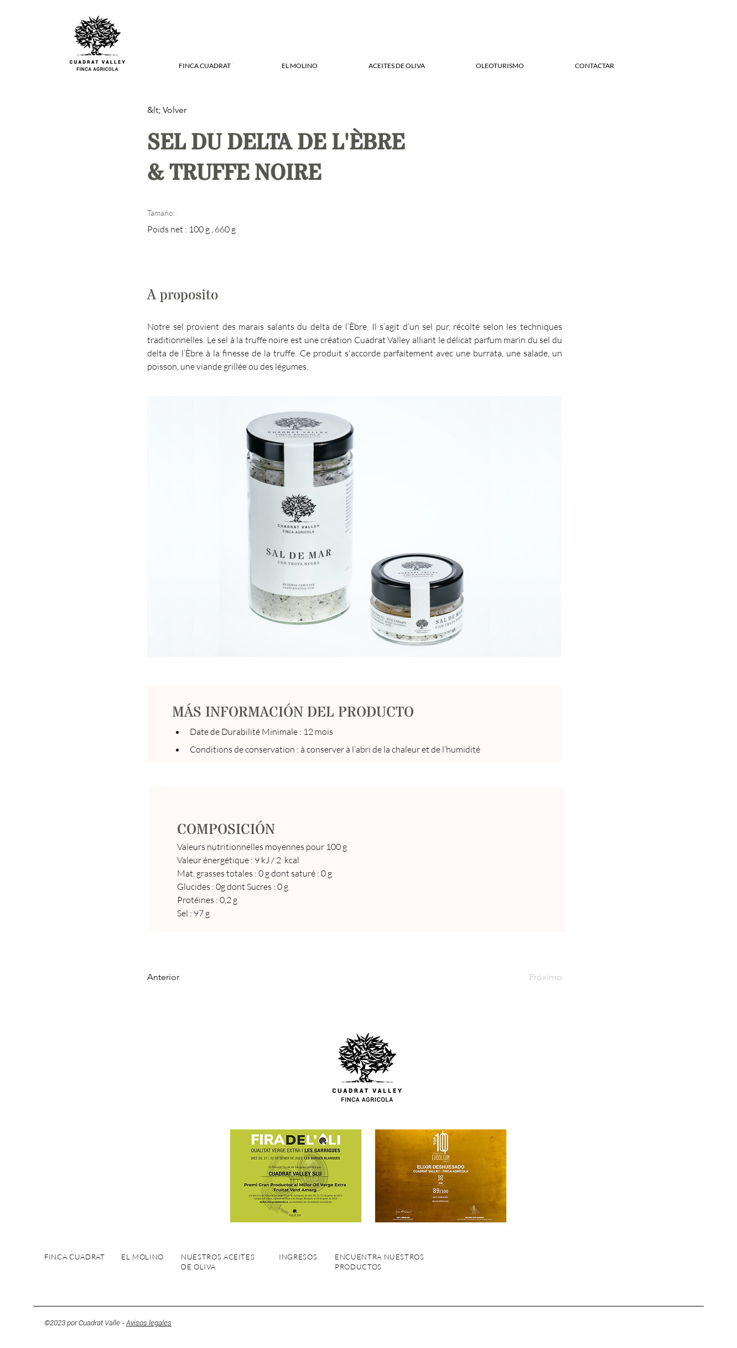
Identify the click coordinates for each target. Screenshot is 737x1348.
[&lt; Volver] (183, 110)
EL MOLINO (142, 1256)
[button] (204, 66)
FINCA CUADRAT (74, 1256)
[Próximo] (534, 977)
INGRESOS (298, 1256)
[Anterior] (183, 977)
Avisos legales (149, 1323)
